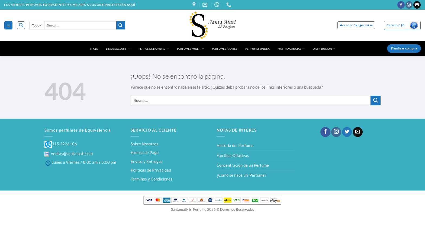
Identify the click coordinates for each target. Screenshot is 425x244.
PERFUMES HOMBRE (154, 48)
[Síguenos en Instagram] (409, 5)
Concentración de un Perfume (243, 165)
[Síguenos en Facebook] (401, 5)
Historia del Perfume (235, 145)
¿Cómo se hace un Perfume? (241, 175)
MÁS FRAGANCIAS (291, 48)
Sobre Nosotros (144, 143)
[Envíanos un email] (417, 5)
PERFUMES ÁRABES (224, 48)
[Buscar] (21, 25)
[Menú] (8, 25)
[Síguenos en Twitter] (347, 132)
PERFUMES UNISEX (257, 48)
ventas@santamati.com (68, 153)
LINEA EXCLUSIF (118, 48)
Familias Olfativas (233, 155)
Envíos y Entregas (147, 161)
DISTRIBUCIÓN (324, 48)
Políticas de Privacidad (151, 170)
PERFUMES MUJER (190, 48)
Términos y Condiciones (151, 178)
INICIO (93, 48)
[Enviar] (120, 25)
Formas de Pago (145, 152)
